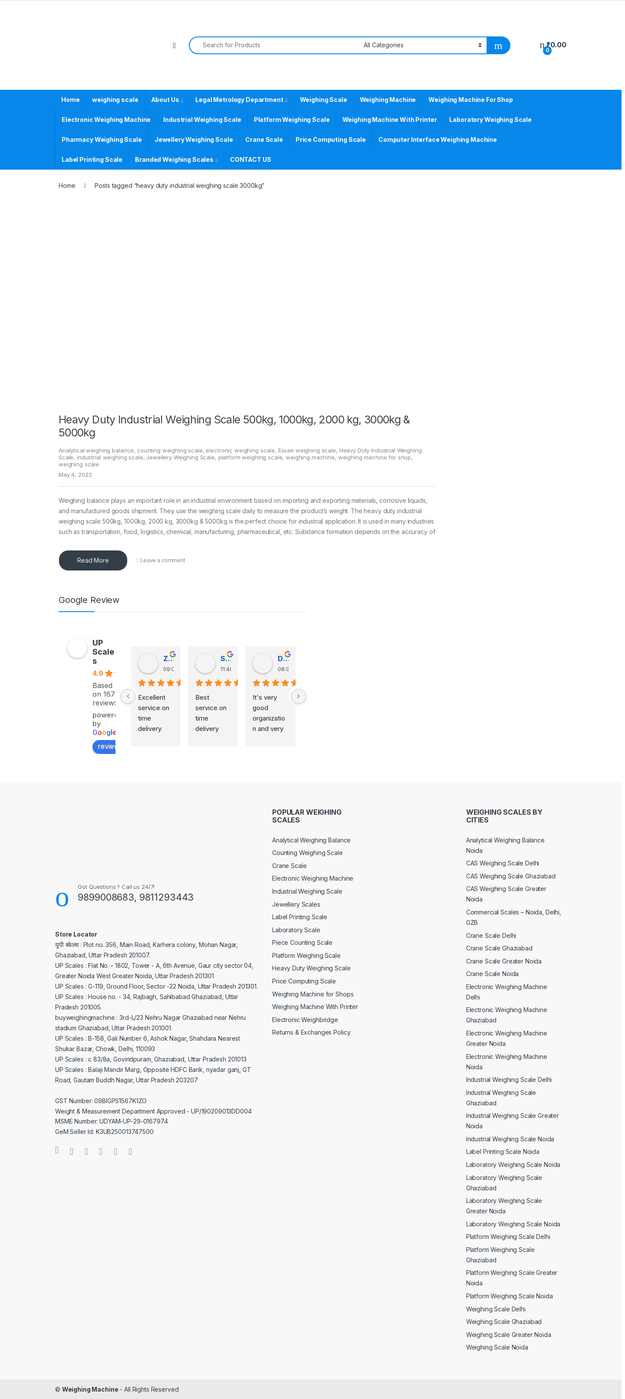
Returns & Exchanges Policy (311, 1032)
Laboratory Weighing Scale (490, 119)
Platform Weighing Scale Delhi (508, 1236)
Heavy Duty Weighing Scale (311, 968)
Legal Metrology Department (239, 99)
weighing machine (310, 457)
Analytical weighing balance (96, 450)
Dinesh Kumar (283, 658)
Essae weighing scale (307, 450)
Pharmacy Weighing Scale (102, 139)
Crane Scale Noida (492, 973)
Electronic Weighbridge (305, 1019)
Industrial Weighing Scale (202, 119)
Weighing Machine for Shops (312, 994)
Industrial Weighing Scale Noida (510, 1139)
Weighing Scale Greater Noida (508, 1334)
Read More (93, 560)
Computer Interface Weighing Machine (437, 139)
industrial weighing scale (110, 457)
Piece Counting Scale (302, 942)
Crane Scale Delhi (491, 935)
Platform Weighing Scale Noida (509, 1296)
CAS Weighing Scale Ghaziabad (511, 876)
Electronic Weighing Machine (106, 119)
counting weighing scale (170, 450)
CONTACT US (250, 159)
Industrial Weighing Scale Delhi (509, 1079)
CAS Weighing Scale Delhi (502, 863)
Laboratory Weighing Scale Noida (513, 1164)
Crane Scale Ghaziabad (499, 948)
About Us (165, 99)
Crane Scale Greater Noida (504, 961)
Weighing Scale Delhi (496, 1309)
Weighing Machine (388, 99)
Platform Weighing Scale (292, 119)
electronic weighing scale (240, 450)
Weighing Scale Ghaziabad (504, 1321)
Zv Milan (168, 658)
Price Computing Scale (331, 139)
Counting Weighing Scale (307, 852)
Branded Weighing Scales (174, 159)
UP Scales (103, 651)
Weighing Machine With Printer (389, 119)
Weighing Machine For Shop (470, 99)
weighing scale (115, 99)
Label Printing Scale (92, 159)
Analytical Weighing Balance (311, 840)
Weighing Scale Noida (497, 1347)
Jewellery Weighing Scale (194, 139)
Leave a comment (162, 560)
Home (70, 99)
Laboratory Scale (296, 930)
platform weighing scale (250, 457)
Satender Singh (225, 658)
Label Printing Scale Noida (502, 1151)
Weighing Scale (323, 99)
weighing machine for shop (374, 457)
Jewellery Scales (296, 904)
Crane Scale (264, 139)
